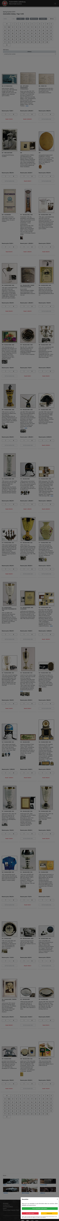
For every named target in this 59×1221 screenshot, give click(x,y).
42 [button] (20, 33)
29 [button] (20, 30)
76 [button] (51, 39)
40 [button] (12, 33)
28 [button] (16, 30)
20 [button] (35, 27)
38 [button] (5, 33)
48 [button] (43, 33)
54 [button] (16, 36)
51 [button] (5, 36)
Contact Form (6, 1205)
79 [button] (12, 42)
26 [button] (8, 30)
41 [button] (16, 33)
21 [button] (39, 27)
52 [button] (8, 36)
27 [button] (12, 30)
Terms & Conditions (8, 1206)
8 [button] (39, 24)
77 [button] (5, 42)
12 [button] (5, 27)
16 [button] (20, 27)
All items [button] (29, 51)
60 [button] (39, 36)
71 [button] (31, 39)
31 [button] (28, 30)
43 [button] (24, 33)
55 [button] (20, 36)
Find (21, 18)
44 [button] (28, 33)
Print (52, 18)
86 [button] (39, 42)
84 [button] (31, 42)
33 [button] (35, 30)
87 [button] (43, 42)
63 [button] (51, 36)
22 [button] (43, 27)
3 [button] (20, 24)
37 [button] (51, 30)
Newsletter (5, 1203)
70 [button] (28, 39)
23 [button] (47, 27)
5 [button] (28, 24)
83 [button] (28, 42)
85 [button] (35, 42)
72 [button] (35, 39)
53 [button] (12, 36)
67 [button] (16, 39)
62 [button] (47, 36)
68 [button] (20, 39)
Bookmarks (34, 18)
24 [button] (51, 27)
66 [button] (12, 39)
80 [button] (16, 42)
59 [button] (35, 36)
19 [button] (31, 27)
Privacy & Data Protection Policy (11, 1210)
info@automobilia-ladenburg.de (48, 1209)
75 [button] (47, 39)
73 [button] (39, 39)
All (27, 18)
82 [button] (24, 42)
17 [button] (24, 27)
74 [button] (43, 39)
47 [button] (39, 33)
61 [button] (43, 36)
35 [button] (43, 30)
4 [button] (24, 24)
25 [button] (5, 30)
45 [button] (31, 33)
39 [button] (8, 33)
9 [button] (43, 24)
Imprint (5, 1208)
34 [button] (39, 30)
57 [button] (28, 36)
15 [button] (16, 27)
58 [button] (31, 36)
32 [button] (31, 30)
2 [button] (16, 24)
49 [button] (47, 33)
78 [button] (8, 42)
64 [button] (5, 39)
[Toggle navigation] (55, 3)
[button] (7, 23)
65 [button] (8, 39)
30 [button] (24, 30)
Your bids (43, 18)
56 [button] (24, 36)
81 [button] (20, 42)
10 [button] (47, 24)
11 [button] (51, 24)
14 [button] (12, 27)
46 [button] (35, 33)
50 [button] (51, 33)
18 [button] (28, 27)
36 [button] (47, 30)
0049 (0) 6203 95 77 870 (46, 1203)
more (27, 106)
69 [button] (24, 39)
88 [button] (47, 42)
